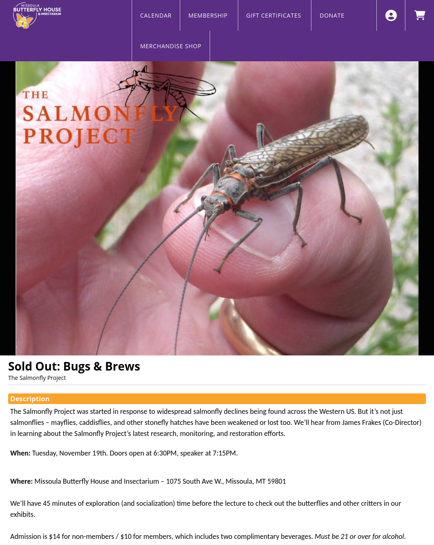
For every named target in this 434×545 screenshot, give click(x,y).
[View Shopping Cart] (419, 15)
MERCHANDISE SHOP (170, 46)
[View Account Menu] (390, 15)
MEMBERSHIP (209, 15)
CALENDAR (156, 15)
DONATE (332, 15)
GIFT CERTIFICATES (274, 15)
